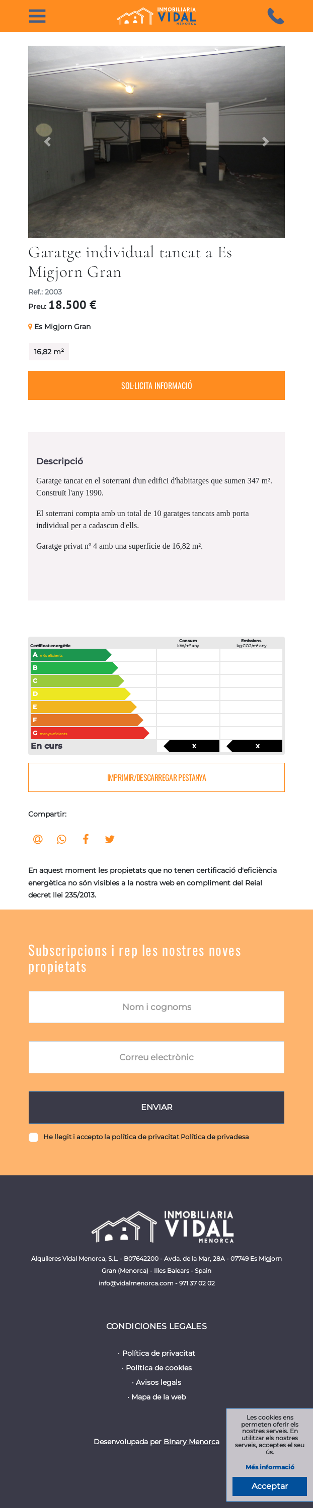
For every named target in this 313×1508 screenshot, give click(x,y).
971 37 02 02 (197, 1283)
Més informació (270, 1467)
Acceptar (270, 1486)
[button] (47, 142)
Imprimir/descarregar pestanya (156, 777)
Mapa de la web (158, 1396)
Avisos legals (158, 1382)
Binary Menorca (191, 1441)
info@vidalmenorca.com (136, 1283)
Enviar (157, 1107)
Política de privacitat (158, 1353)
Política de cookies (159, 1367)
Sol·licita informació (156, 385)
